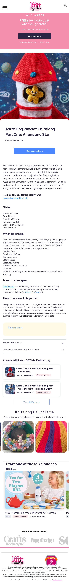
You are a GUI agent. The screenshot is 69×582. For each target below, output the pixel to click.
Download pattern (34, 151)
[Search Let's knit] (65, 8)
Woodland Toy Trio (30, 292)
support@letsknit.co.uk (15, 198)
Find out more (34, 36)
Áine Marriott (8, 286)
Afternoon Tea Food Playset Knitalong (31, 512)
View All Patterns (31, 402)
